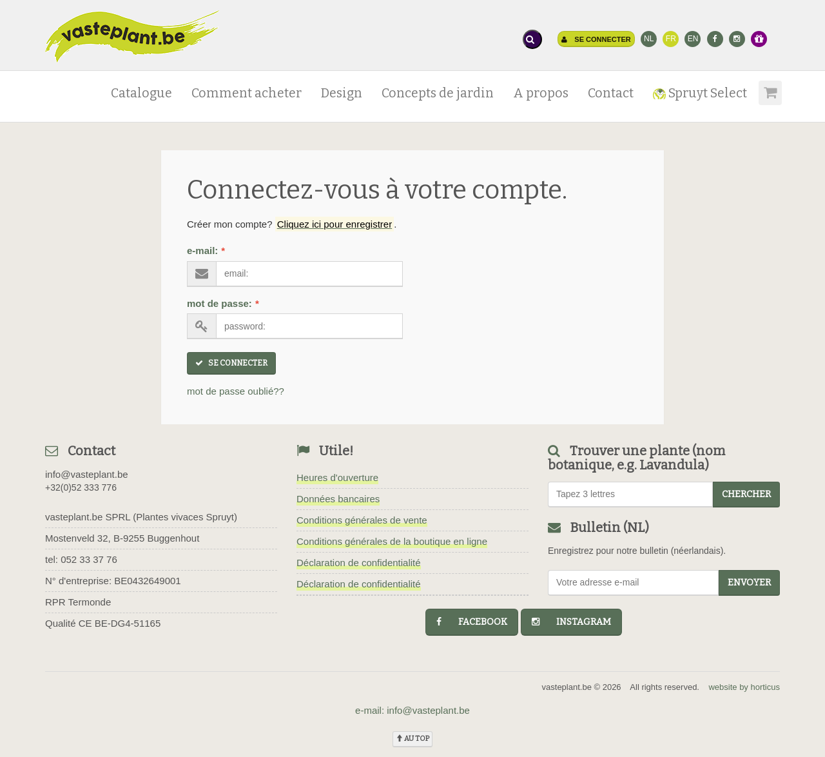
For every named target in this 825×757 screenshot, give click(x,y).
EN (693, 38)
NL (649, 38)
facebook (471, 621)
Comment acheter (246, 93)
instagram (571, 621)
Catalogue (141, 93)
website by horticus (744, 687)
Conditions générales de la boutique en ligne (391, 541)
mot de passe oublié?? (235, 391)
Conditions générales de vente (361, 520)
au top (412, 738)
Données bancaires (338, 498)
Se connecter (595, 39)
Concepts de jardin (438, 93)
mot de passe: (223, 303)
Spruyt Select (700, 93)
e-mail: (206, 250)
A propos (540, 93)
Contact (611, 93)
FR (671, 38)
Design (341, 93)
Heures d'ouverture (337, 477)
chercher (746, 494)
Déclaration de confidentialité (358, 562)
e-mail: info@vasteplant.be (412, 710)
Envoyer (749, 582)
